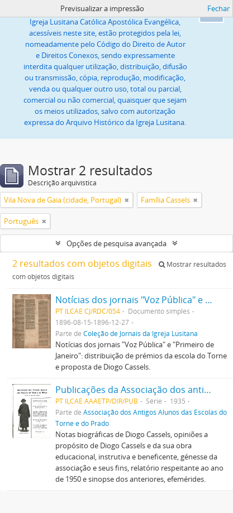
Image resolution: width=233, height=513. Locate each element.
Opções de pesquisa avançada (116, 243)
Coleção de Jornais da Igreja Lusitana (140, 333)
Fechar (218, 8)
